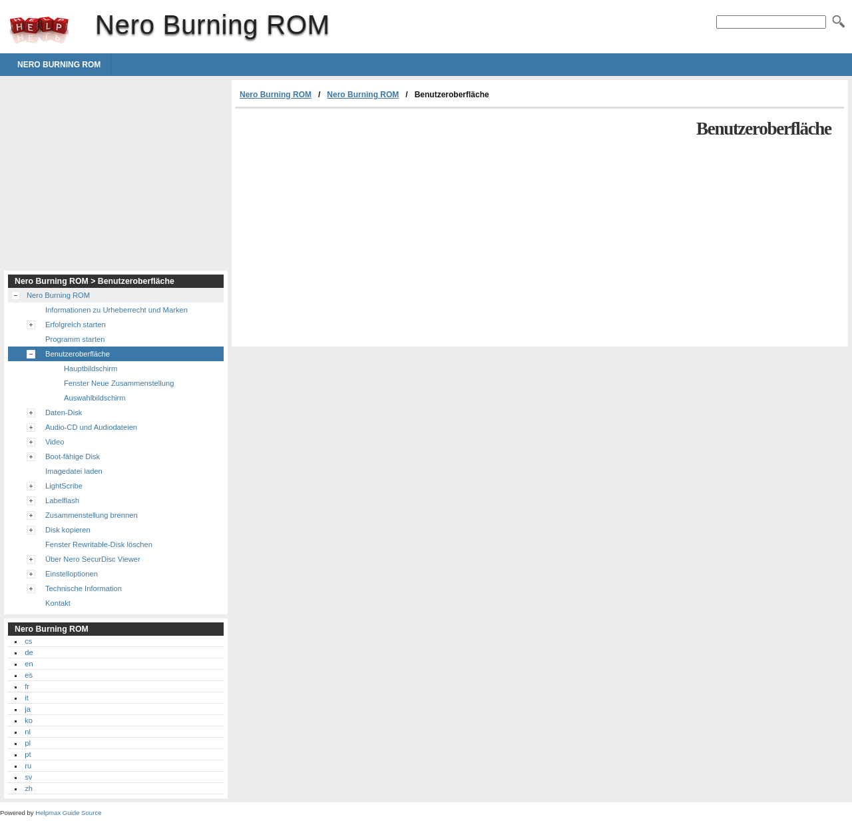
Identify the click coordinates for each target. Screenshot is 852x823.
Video (54, 442)
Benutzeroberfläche (77, 354)
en (29, 664)
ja (28, 709)
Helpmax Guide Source (68, 812)
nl (28, 732)
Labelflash (62, 500)
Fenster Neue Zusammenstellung (119, 383)
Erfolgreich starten (75, 325)
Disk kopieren (68, 530)
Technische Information (83, 588)
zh (29, 788)
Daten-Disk (63, 412)
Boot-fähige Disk (72, 456)
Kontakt (58, 603)
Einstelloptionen (71, 574)
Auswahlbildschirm (95, 398)
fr (27, 686)
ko (29, 720)
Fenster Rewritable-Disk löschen (98, 544)
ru (28, 766)
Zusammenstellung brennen (91, 515)
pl (28, 743)
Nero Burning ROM (39, 30)
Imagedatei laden (74, 471)
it (27, 698)
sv (28, 777)
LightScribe (64, 486)
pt (28, 754)
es (29, 675)
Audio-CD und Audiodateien (91, 427)
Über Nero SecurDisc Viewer (92, 559)
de (29, 652)
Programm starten (75, 339)
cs (28, 641)
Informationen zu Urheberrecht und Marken (116, 310)
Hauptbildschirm (90, 369)
